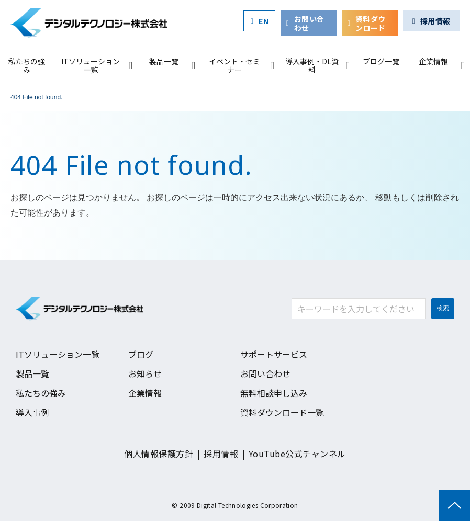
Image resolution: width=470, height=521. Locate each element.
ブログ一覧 (381, 61)
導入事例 (32, 412)
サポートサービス (273, 354)
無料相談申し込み (273, 393)
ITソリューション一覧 (90, 65)
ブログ (140, 354)
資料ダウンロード (370, 23)
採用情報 (435, 21)
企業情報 (433, 61)
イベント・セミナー (234, 65)
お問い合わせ (309, 23)
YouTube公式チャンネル (297, 453)
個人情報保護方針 (158, 453)
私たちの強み (26, 65)
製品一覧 (163, 61)
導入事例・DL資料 (312, 65)
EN (263, 21)
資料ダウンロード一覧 (282, 412)
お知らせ (145, 373)
